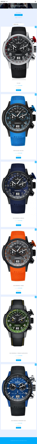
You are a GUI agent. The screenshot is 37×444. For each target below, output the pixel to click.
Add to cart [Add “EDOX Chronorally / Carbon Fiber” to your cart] (18, 157)
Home (16, 17)
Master (4, 1)
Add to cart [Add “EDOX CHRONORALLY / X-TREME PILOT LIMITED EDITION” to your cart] (18, 360)
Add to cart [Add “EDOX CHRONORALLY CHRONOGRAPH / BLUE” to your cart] (18, 427)
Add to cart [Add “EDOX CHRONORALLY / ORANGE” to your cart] (18, 292)
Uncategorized (18, 87)
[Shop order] (18, 24)
